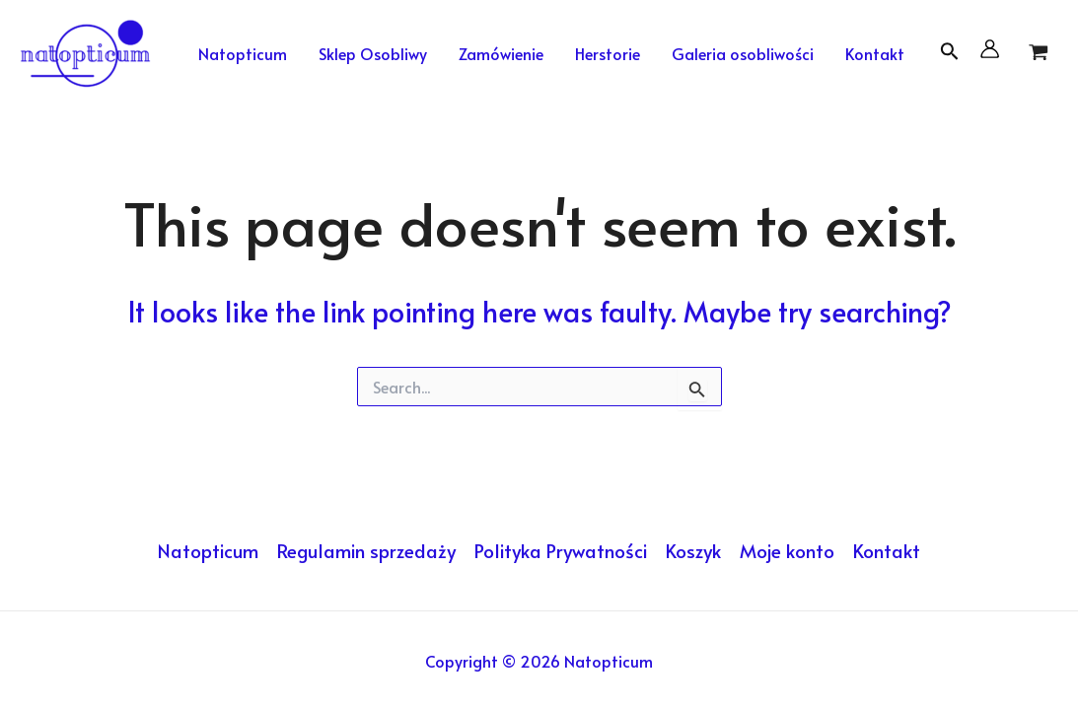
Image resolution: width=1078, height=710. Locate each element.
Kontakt (886, 550)
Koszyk (693, 550)
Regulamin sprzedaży (366, 550)
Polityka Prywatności (560, 550)
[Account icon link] (989, 48)
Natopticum (208, 550)
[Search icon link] (950, 54)
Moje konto (787, 550)
